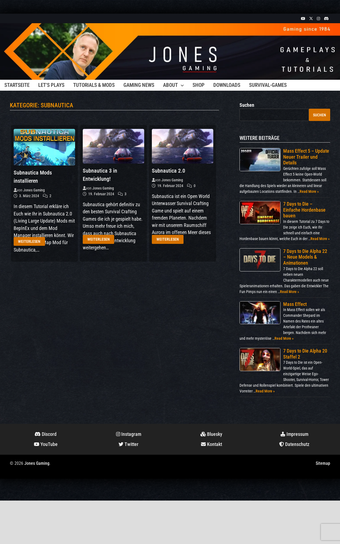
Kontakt (211, 444)
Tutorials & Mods (94, 85)
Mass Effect (295, 304)
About (170, 85)
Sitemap (323, 463)
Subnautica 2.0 (168, 170)
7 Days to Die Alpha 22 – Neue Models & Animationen (305, 257)
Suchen (247, 105)
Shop (199, 85)
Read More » (309, 191)
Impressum (294, 434)
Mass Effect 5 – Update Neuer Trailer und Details (306, 156)
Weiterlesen (29, 241)
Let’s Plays (51, 85)
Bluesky (211, 434)
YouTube (46, 444)
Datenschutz (294, 444)
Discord (46, 434)
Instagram (128, 434)
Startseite (16, 85)
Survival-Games (268, 85)
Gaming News (138, 85)
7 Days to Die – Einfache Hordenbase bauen (304, 209)
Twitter (128, 444)
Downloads (226, 85)
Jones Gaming (34, 190)
